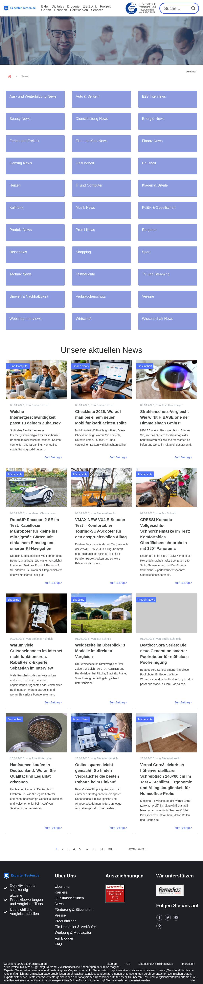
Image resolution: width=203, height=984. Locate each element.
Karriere (61, 892)
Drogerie (73, 6)
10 (95, 849)
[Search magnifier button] (193, 8)
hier (193, 980)
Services (97, 10)
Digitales (58, 6)
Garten (46, 10)
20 (102, 849)
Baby (45, 6)
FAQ (58, 944)
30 (110, 849)
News (59, 904)
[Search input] (176, 8)
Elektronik (90, 6)
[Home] (9, 76)
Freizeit (105, 6)
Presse (60, 915)
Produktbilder (65, 921)
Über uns (62, 887)
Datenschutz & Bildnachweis (155, 963)
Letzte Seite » (137, 849)
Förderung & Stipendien (73, 910)
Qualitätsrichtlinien (69, 898)
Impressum (188, 963)
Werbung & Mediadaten (73, 933)
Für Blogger (64, 938)
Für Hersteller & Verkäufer (75, 927)
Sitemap (111, 963)
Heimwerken (79, 10)
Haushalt (60, 10)
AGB (128, 963)
